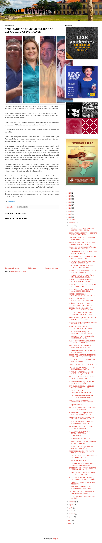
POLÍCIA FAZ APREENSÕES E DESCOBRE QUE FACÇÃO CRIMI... (83, 252)
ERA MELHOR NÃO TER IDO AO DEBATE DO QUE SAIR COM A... (83, 442)
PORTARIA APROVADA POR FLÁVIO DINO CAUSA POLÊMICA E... (81, 276)
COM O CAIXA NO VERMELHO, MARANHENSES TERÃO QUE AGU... (82, 332)
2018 (69, 217)
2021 (69, 208)
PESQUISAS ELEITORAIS (77, 405)
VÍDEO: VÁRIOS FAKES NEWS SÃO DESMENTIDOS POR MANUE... (81, 281)
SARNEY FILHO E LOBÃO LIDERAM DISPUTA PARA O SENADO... (81, 387)
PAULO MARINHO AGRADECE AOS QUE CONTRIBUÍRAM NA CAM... (82, 368)
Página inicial (32, 268)
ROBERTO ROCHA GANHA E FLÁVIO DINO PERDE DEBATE (81, 452)
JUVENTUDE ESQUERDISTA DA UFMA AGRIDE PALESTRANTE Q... (82, 243)
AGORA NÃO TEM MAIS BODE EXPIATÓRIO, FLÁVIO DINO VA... (81, 327)
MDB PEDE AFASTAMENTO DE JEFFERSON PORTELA (79, 432)
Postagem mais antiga (51, 268)
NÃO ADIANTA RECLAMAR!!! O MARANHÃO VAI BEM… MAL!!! (80, 346)
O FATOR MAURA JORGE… (78, 460)
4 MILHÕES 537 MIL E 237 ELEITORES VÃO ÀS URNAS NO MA (82, 377)
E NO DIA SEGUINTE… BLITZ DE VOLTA (83, 364)
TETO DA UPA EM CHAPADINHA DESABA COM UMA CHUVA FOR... (81, 309)
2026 (69, 193)
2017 (69, 520)
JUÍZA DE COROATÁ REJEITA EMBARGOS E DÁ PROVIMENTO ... (81, 401)
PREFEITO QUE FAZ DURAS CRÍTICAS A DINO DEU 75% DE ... (82, 360)
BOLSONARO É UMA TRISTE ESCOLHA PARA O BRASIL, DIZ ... (82, 285)
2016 (69, 523)
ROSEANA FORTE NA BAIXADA (80, 439)
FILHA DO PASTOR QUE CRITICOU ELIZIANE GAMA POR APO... (81, 266)
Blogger (55, 538)
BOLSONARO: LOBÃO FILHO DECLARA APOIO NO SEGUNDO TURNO (82, 356)
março (71, 511)
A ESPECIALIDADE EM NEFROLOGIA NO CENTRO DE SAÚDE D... (83, 271)
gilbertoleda (11, 201)
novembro (72, 223)
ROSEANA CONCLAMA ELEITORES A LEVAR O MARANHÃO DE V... (81, 413)
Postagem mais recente (12, 268)
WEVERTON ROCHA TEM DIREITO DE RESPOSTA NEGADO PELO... (82, 422)
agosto (71, 505)
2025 (69, 196)
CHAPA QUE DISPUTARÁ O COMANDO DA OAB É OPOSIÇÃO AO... (82, 262)
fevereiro (72, 514)
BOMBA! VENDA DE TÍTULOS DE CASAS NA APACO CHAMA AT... (83, 234)
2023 (69, 202)
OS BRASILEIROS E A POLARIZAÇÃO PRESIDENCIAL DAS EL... (81, 337)
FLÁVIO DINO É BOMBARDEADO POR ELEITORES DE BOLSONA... (82, 342)
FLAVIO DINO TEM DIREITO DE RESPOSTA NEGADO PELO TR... (80, 487)
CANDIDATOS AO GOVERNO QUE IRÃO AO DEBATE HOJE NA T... (82, 469)
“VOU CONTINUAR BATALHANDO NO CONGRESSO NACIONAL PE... (82, 492)
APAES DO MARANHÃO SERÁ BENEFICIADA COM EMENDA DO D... (82, 299)
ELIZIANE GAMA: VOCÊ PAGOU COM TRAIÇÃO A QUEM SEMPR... (82, 473)
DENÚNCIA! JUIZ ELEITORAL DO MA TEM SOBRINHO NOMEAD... (81, 464)
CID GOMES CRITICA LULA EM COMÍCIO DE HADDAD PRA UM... (83, 323)
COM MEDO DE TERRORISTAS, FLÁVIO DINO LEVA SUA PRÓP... (82, 447)
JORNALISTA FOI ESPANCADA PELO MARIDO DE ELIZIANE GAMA (81, 418)
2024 (69, 199)
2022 (69, 205)
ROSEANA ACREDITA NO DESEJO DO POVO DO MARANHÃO (81, 382)
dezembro (72, 220)
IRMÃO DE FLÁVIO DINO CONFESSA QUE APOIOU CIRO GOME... (81, 229)
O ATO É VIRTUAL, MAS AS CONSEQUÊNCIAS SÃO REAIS (80, 391)
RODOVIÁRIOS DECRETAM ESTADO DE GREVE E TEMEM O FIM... (82, 257)
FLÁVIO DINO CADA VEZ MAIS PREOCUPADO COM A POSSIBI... (81, 304)
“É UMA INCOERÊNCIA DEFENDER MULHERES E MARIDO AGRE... (81, 396)
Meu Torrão (26, 10)
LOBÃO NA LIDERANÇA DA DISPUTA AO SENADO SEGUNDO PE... (83, 456)
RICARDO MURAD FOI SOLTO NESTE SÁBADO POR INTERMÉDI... (81, 290)
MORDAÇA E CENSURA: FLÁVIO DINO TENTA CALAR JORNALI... (82, 408)
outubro (71, 226)
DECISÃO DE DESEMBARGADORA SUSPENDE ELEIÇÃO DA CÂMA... (81, 313)
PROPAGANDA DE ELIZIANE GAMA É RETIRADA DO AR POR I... (82, 427)
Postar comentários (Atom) (18, 271)
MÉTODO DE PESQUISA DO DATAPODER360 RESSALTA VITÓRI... (82, 295)
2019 (69, 214)
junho (71, 508)
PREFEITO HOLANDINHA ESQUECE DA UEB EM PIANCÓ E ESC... (82, 318)
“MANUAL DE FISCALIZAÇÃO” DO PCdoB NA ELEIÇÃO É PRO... (81, 373)
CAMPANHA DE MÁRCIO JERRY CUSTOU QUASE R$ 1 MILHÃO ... (83, 238)
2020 (69, 211)
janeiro (71, 517)
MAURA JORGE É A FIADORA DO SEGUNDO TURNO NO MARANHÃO (82, 478)
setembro (72, 502)
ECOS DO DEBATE (75, 436)
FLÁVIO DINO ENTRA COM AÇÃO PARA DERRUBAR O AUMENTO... (82, 248)
